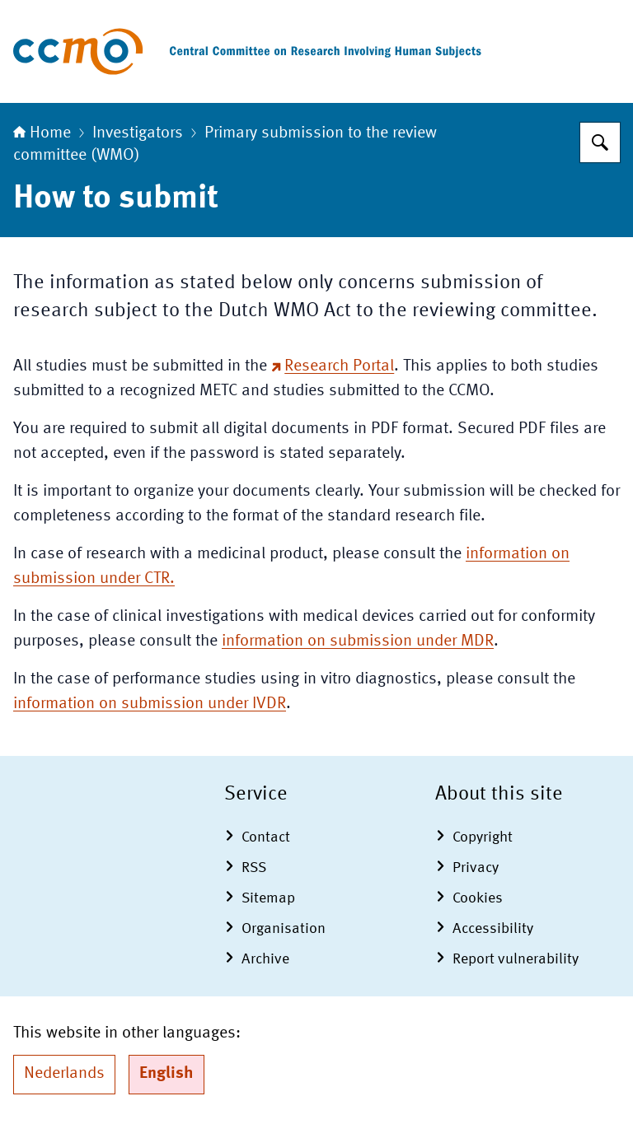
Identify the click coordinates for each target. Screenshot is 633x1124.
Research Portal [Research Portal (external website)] (332, 366)
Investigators (137, 133)
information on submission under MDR (358, 641)
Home (42, 133)
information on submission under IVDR (149, 704)
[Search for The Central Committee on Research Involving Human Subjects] (600, 142)
